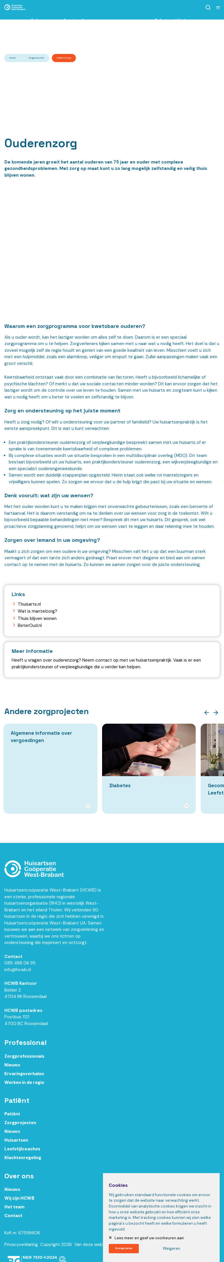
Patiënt (12, 1117)
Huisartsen (16, 1144)
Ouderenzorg (64, 57)
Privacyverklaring (21, 1248)
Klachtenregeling (22, 1161)
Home (12, 57)
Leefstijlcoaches (22, 1152)
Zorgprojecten (36, 57)
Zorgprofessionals (24, 1059)
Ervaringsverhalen (24, 1077)
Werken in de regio (24, 1086)
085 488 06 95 (20, 966)
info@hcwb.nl (17, 973)
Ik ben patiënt (173, 30)
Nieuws (12, 1068)
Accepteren (127, 1247)
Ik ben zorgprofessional (61, 30)
